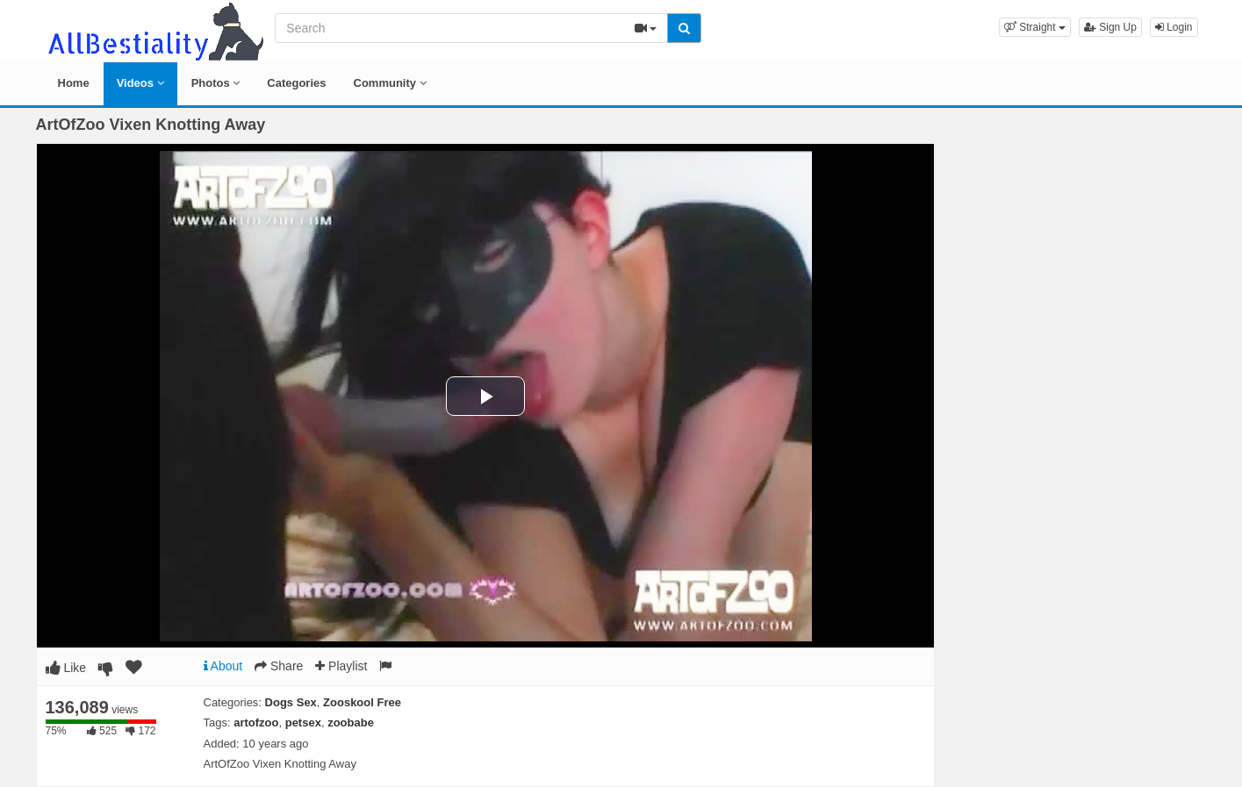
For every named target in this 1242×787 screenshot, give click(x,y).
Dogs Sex (291, 702)
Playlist (341, 666)
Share (279, 666)
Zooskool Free (362, 702)
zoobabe (350, 722)
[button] (1035, 27)
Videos (140, 82)
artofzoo (255, 722)
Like (66, 668)
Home (74, 82)
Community (390, 82)
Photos (216, 82)
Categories (296, 82)
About (223, 666)
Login (1174, 27)
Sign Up (1110, 27)
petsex (303, 722)
